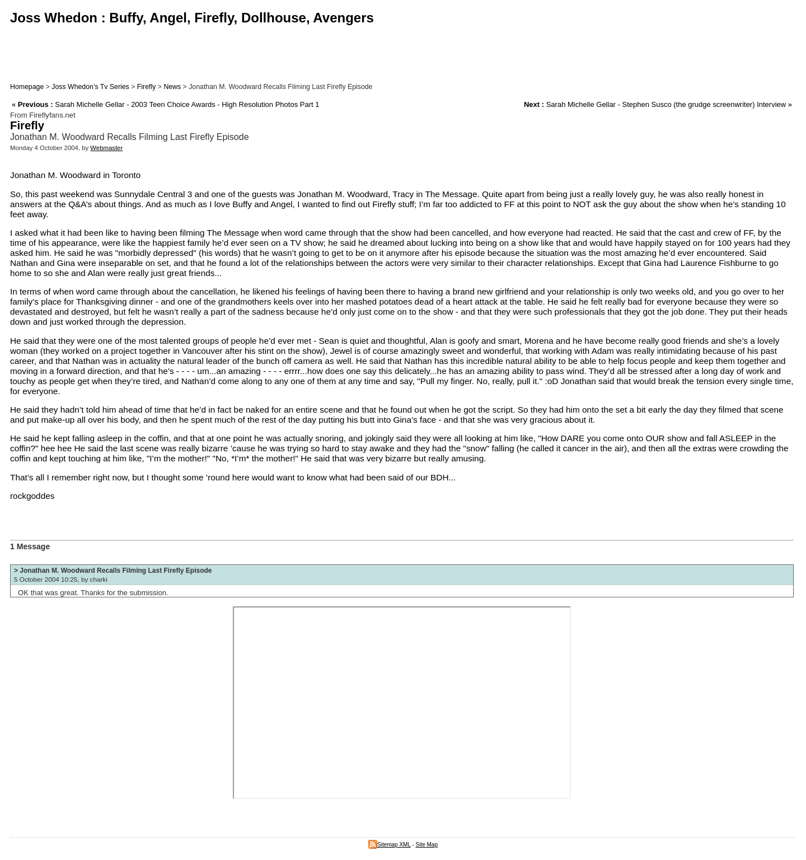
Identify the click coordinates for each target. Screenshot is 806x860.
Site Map (427, 845)
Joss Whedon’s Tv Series (90, 87)
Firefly (146, 87)
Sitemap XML (389, 845)
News (172, 87)
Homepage (27, 87)
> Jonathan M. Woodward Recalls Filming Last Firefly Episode (113, 570)
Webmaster (106, 147)
